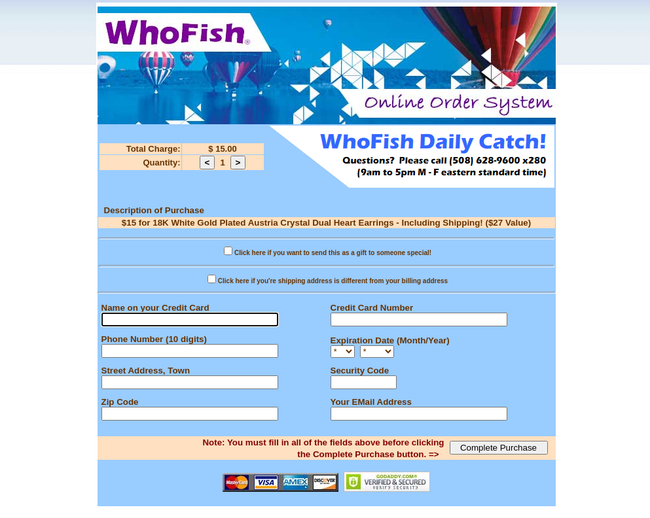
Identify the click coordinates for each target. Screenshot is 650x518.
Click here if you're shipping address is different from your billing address (333, 281)
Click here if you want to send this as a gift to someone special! (332, 252)
